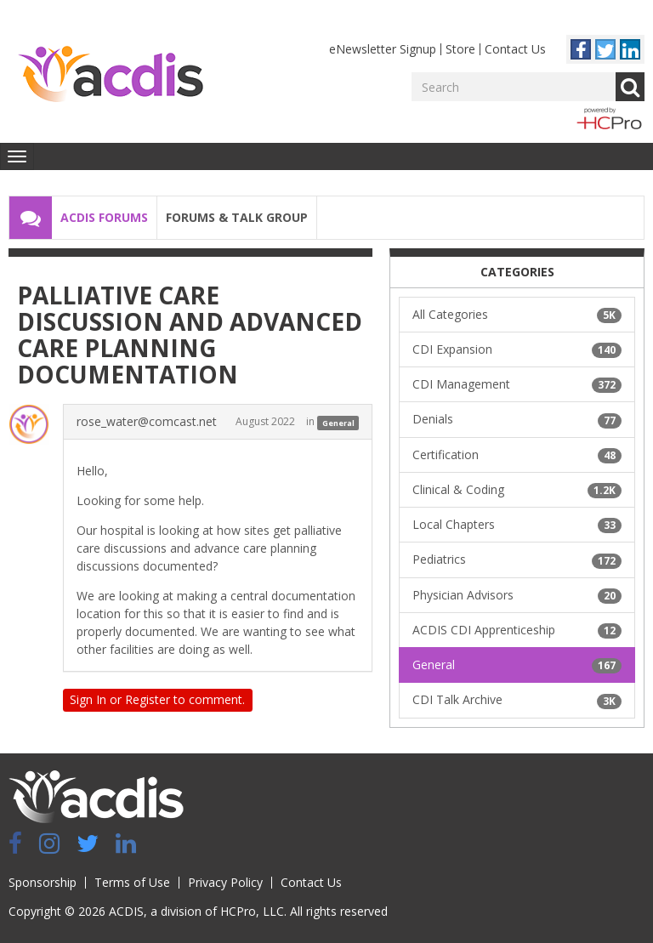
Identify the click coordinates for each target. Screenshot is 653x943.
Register (147, 699)
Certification (517, 454)
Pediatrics (517, 559)
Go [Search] (630, 86)
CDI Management (517, 384)
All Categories (517, 314)
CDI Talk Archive (517, 699)
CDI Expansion (517, 349)
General (338, 422)
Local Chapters (517, 524)
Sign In (88, 699)
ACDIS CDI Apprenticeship (517, 630)
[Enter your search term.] (514, 86)
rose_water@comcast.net (147, 421)
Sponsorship (43, 882)
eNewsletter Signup (382, 49)
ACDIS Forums (104, 217)
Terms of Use (132, 882)
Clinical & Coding (517, 489)
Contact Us (515, 49)
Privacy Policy (225, 882)
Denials (517, 419)
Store (460, 49)
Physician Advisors (517, 595)
